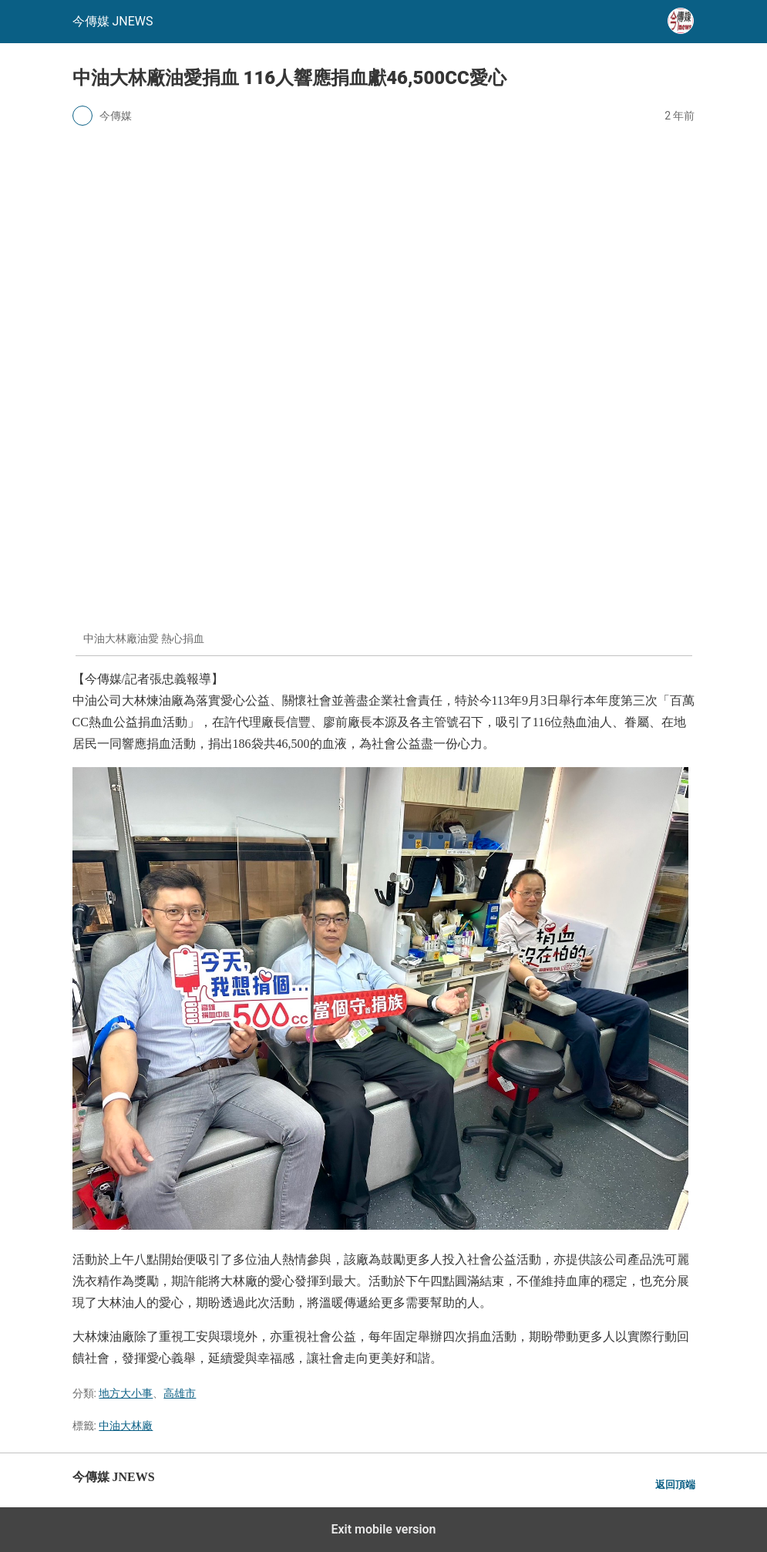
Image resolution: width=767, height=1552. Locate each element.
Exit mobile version (383, 1529)
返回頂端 (675, 1484)
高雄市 (179, 1393)
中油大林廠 (126, 1425)
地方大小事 (126, 1393)
